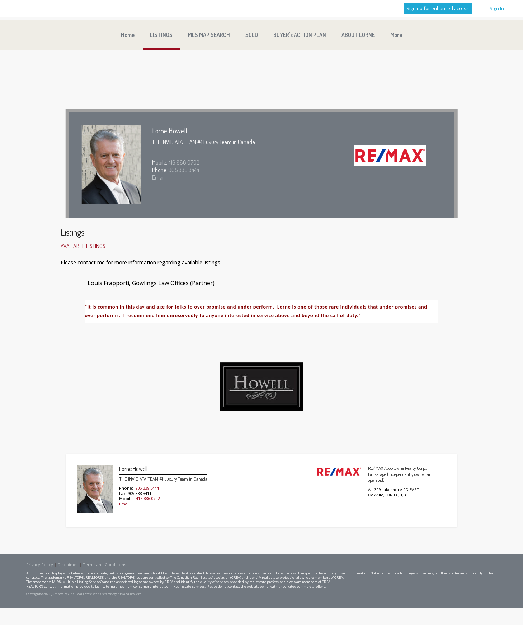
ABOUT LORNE (358, 34)
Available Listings (83, 246)
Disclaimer (68, 564)
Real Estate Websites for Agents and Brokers (108, 594)
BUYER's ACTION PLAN (299, 34)
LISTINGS (161, 34)
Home (128, 34)
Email (158, 177)
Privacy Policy (39, 564)
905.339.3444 (183, 169)
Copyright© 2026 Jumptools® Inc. (50, 594)
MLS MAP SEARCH (209, 34)
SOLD (251, 34)
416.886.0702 (183, 162)
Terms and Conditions (104, 564)
